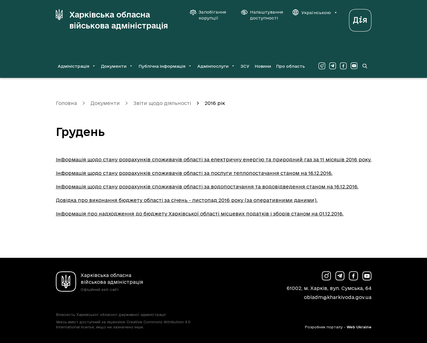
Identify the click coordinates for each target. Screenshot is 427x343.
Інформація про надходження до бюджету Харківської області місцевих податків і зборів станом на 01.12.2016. (200, 213)
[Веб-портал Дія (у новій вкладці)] (360, 18)
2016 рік (215, 103)
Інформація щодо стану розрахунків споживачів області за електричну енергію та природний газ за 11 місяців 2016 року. (213, 159)
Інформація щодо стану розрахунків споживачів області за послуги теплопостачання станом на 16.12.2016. (194, 173)
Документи (105, 103)
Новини (263, 66)
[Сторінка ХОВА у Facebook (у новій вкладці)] (343, 66)
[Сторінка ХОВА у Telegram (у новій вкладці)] (332, 66)
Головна (66, 103)
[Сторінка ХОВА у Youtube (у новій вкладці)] (354, 66)
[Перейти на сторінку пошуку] (364, 66)
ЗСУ (244, 66)
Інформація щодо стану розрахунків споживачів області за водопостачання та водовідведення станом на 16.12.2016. (207, 186)
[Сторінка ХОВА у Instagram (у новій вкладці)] (321, 66)
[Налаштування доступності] (262, 15)
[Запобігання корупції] (211, 15)
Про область (290, 66)
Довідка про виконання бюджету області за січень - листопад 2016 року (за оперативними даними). (187, 200)
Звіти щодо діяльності (162, 103)
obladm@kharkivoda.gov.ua (337, 297)
